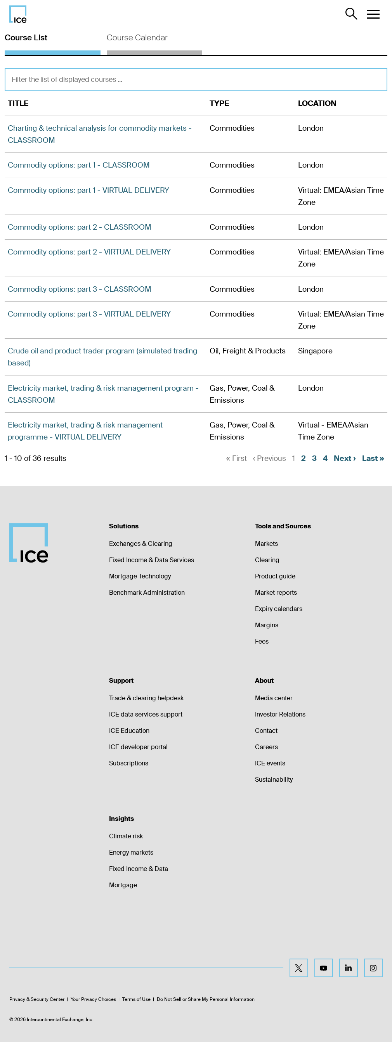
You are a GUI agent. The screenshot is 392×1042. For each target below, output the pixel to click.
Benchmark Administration (147, 593)
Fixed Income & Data (138, 869)
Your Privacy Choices (93, 999)
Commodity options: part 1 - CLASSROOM (79, 165)
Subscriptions (128, 763)
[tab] (53, 41)
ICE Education (129, 731)
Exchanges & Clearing (140, 544)
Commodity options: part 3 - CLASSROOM (79, 289)
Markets (266, 544)
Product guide (275, 576)
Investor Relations (280, 714)
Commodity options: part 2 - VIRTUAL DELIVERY (89, 252)
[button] (373, 14)
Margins (266, 625)
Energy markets (131, 852)
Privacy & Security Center (36, 999)
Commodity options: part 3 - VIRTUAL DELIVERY (89, 314)
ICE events (270, 763)
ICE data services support (145, 714)
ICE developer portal (138, 747)
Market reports (276, 593)
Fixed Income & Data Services (151, 560)
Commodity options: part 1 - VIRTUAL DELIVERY (88, 190)
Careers (266, 747)
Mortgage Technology (140, 576)
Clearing (267, 560)
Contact (266, 731)
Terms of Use (136, 999)
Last (373, 458)
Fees (262, 641)
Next (345, 458)
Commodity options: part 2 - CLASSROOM (79, 227)
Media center (274, 698)
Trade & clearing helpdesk (146, 698)
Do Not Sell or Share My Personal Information (206, 999)
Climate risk (126, 836)
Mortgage (123, 885)
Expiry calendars (278, 609)
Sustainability (274, 779)
